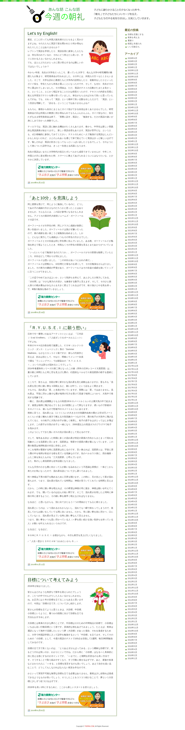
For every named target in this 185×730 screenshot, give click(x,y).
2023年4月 (132, 169)
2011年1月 (132, 621)
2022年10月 (133, 187)
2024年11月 (133, 110)
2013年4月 (132, 538)
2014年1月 (132, 510)
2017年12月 (133, 366)
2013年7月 (132, 529)
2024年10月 (133, 113)
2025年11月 (133, 73)
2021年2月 (132, 249)
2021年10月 (133, 224)
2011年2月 (132, 618)
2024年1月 (132, 141)
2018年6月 (132, 347)
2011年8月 (132, 600)
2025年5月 (132, 92)
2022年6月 (132, 200)
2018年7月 (132, 344)
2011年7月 (132, 603)
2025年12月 (133, 70)
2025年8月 (132, 83)
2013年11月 (133, 517)
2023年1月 (132, 178)
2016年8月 (132, 415)
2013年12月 (133, 514)
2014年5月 (132, 498)
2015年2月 (132, 471)
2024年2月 (132, 138)
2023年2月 (132, 175)
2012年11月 (133, 554)
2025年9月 (132, 80)
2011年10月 (133, 594)
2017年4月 (132, 390)
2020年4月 (132, 280)
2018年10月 (133, 335)
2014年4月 (132, 501)
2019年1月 (132, 326)
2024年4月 (132, 132)
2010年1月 (132, 658)
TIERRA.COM (89, 726)
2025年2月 (132, 101)
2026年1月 (132, 67)
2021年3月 (132, 246)
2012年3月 (132, 578)
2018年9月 (132, 338)
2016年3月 (132, 430)
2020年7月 (132, 270)
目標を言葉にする (136, 34)
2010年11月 (133, 627)
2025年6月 (132, 89)
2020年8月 (132, 267)
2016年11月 (133, 406)
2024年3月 (132, 135)
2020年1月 (132, 289)
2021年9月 (132, 227)
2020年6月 (132, 274)
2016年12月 (133, 403)
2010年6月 (132, 643)
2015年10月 (133, 446)
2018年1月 (132, 363)
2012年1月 (132, 584)
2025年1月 (132, 104)
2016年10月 (133, 409)
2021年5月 (132, 240)
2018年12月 (133, 329)
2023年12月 (133, 144)
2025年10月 (133, 76)
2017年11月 (133, 369)
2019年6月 (132, 310)
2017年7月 (132, 381)
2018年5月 (132, 351)
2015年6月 (132, 458)
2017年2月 (132, 397)
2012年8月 (132, 563)
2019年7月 (132, 307)
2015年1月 (132, 474)
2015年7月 (132, 455)
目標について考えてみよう (53, 580)
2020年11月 (133, 258)
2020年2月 (132, 286)
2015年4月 (132, 464)
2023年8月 (132, 157)
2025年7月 (132, 86)
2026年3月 (132, 61)
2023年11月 (133, 147)
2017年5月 (132, 387)
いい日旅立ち (134, 47)
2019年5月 (132, 313)
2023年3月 (132, 172)
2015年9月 (132, 449)
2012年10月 (133, 557)
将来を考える (134, 37)
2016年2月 (132, 434)
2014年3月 (132, 504)
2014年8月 (132, 489)
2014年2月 (132, 507)
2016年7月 (132, 418)
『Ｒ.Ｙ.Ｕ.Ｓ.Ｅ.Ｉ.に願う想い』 (58, 327)
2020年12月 (133, 255)
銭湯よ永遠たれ (135, 43)
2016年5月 (132, 424)
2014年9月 (132, 486)
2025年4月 (132, 95)
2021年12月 (133, 218)
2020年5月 (132, 277)
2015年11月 (133, 443)
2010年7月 (132, 640)
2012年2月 (132, 581)
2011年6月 (132, 606)
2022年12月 (133, 181)
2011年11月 (133, 591)
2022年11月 (133, 184)
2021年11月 (133, 221)
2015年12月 (133, 440)
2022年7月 (132, 197)
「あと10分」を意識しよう (53, 198)
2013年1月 (132, 548)
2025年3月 (132, 98)
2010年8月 (132, 637)
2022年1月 (132, 215)
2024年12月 (133, 107)
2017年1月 (132, 400)
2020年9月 (132, 264)
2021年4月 (132, 243)
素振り (131, 40)
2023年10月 (133, 150)
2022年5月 (132, 203)
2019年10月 (133, 298)
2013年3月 (132, 541)
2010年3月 (132, 652)
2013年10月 (133, 520)
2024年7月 (132, 123)
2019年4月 (132, 317)
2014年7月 (132, 492)
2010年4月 (132, 649)
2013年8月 (132, 526)
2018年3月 (132, 357)
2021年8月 (132, 230)
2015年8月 (132, 452)
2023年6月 (132, 163)
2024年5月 (132, 129)
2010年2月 (132, 655)
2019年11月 (133, 295)
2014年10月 (133, 483)
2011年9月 (132, 597)
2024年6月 (132, 126)
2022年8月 (132, 193)
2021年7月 (132, 233)
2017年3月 (132, 394)
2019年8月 (132, 304)
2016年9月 (132, 412)
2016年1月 (132, 437)
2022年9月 (132, 190)
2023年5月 (132, 166)
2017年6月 (132, 384)
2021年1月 (132, 252)
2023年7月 (132, 160)
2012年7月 (132, 566)
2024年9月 (132, 116)
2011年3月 (132, 615)
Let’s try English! (42, 33)
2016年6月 (132, 421)
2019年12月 (133, 292)
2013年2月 (132, 544)
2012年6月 (132, 569)
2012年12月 (133, 551)
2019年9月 (132, 301)
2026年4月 (132, 58)
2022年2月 (132, 212)
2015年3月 (132, 467)
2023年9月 (132, 153)
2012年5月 (132, 572)
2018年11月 (133, 332)
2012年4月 (132, 575)
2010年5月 (132, 646)
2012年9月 (132, 560)
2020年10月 (133, 261)
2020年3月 (132, 283)
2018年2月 (132, 360)
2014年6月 (132, 495)
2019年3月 (132, 320)
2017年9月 (132, 375)
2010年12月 (133, 624)
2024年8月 (132, 119)
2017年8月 (132, 378)
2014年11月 (133, 480)
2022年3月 (132, 209)
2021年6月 (132, 237)
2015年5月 (132, 461)
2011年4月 (132, 612)
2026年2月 (132, 64)
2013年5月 (132, 535)
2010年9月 (132, 634)
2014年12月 (133, 477)
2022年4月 (132, 206)
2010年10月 (133, 631)
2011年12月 (133, 588)
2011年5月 (132, 609)
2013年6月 (132, 532)
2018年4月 (132, 354)
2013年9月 (132, 523)
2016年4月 (132, 427)
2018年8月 (132, 341)
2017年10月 (133, 372)
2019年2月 (132, 323)
